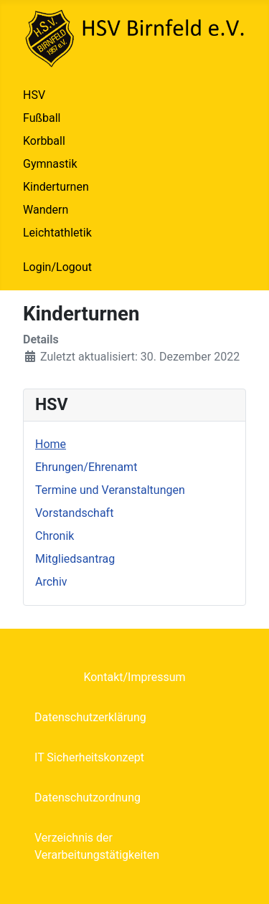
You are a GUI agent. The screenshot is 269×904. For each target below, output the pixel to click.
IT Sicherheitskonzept (89, 757)
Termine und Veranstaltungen (110, 490)
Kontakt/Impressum (134, 677)
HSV (34, 95)
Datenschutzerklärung (90, 717)
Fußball (41, 118)
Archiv (51, 582)
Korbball (44, 141)
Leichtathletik (57, 232)
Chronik (54, 536)
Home (50, 444)
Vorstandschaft (74, 513)
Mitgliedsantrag (75, 559)
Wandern (45, 210)
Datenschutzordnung (87, 797)
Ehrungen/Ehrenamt (86, 467)
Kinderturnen (56, 187)
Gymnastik (50, 164)
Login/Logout (57, 267)
